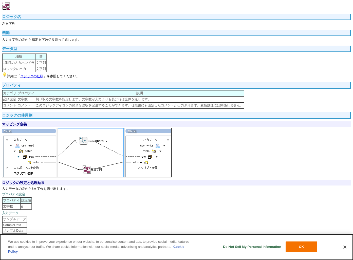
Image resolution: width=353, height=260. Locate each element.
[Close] (344, 247)
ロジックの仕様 (31, 76)
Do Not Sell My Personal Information (252, 247)
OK (301, 247)
